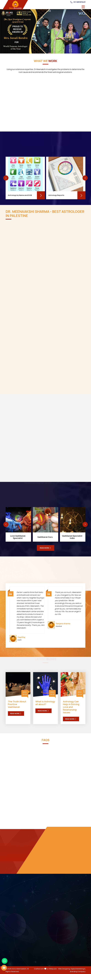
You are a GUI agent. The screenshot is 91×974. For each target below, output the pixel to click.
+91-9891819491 (77, 2)
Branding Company (77, 971)
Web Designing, (64, 968)
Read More (16, 713)
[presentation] (5, 178)
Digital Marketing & (78, 968)
